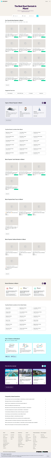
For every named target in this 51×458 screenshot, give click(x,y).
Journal (27, 432)
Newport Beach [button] (35, 441)
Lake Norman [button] (35, 444)
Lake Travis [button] (34, 440)
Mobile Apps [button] (12, 437)
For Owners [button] (12, 436)
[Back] (43, 103)
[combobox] (16, 16)
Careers (4, 436)
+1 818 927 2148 (43, 436)
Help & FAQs (42, 434)
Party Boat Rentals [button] (20, 446)
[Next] (45, 103)
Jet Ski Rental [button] (20, 436)
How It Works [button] (12, 434)
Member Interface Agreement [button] (5, 445)
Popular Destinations (36, 432)
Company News (28, 434)
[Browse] (46, 1)
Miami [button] (34, 434)
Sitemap (4, 446)
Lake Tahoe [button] (34, 437)
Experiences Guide (28, 437)
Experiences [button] (20, 432)
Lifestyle (27, 436)
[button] (12, 29)
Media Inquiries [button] (5, 437)
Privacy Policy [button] (19, 456)
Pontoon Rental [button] (20, 440)
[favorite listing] (31, 48)
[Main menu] (49, 1)
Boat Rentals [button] (19, 434)
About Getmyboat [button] (5, 434)
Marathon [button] (34, 448)
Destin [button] (34, 447)
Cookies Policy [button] (5, 441)
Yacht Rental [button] (19, 441)
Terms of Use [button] (23, 455)
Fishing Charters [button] (20, 437)
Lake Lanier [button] (34, 436)
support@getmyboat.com (44, 437)
